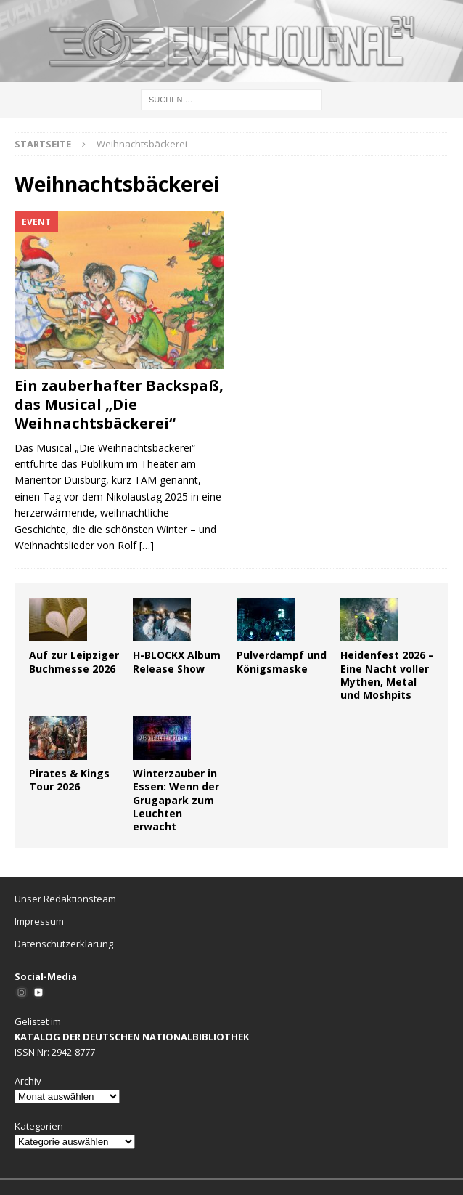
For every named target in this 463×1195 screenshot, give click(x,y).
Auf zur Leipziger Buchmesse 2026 (74, 661)
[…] (146, 545)
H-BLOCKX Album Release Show (177, 661)
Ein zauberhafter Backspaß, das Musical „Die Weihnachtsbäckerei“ (119, 404)
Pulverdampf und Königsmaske (282, 661)
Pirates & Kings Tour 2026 (69, 779)
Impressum (39, 921)
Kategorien (39, 1126)
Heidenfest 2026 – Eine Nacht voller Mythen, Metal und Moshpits (387, 675)
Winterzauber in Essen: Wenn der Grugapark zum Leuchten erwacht (176, 799)
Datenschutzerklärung (64, 943)
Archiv (28, 1080)
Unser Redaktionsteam (65, 898)
